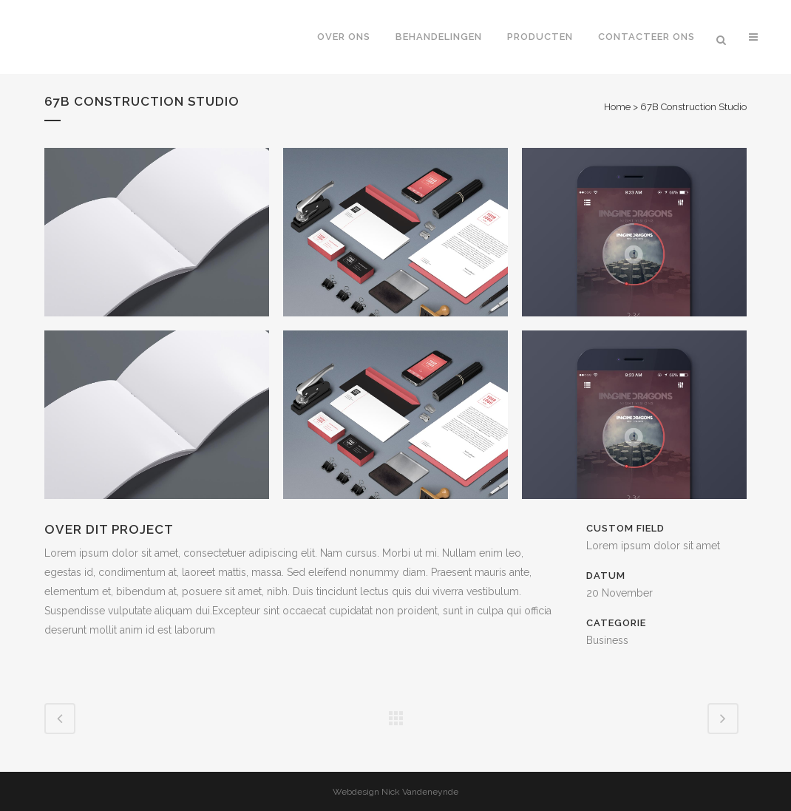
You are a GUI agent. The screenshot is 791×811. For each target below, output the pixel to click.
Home (617, 106)
